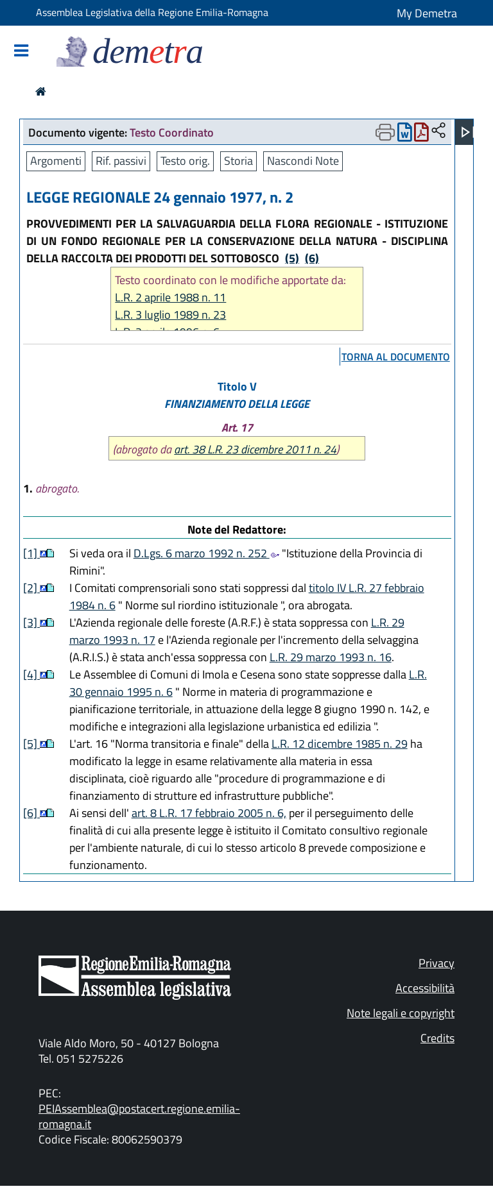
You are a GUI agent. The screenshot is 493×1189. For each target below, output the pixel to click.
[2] (31, 587)
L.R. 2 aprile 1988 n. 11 (170, 297)
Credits (437, 1038)
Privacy (436, 963)
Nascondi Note (303, 160)
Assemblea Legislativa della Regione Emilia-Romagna (152, 12)
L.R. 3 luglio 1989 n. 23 (170, 314)
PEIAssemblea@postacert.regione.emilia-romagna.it (139, 1116)
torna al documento (396, 356)
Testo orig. (185, 160)
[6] (31, 813)
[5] (31, 743)
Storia (238, 160)
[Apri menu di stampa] (385, 132)
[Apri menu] (468, 132)
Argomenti (56, 160)
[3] (31, 622)
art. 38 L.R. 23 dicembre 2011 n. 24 (255, 449)
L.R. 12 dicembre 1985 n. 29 (340, 743)
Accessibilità (424, 988)
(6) (312, 258)
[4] (31, 674)
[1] (31, 553)
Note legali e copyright (400, 1013)
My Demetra (427, 13)
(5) (292, 258)
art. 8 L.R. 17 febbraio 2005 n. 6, (209, 813)
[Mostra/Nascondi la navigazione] (21, 51)
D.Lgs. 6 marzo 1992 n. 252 (206, 553)
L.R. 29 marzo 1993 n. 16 (331, 657)
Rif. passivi (121, 160)
